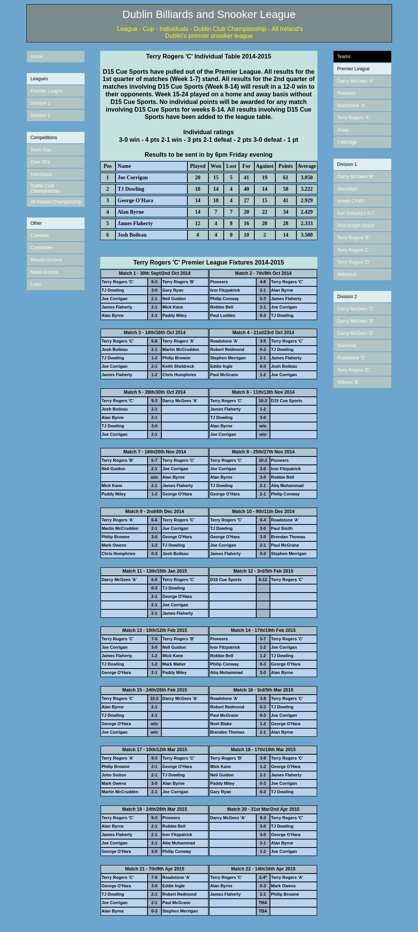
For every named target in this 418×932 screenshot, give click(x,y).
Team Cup (41, 150)
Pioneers (346, 93)
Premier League (47, 91)
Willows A (347, 274)
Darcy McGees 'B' (355, 176)
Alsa (341, 130)
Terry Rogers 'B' (353, 237)
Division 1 (40, 103)
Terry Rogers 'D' (353, 262)
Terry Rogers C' (353, 250)
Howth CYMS (351, 201)
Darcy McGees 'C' (355, 309)
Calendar (40, 235)
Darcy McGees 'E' (355, 333)
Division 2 (40, 115)
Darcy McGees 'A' (355, 81)
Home (37, 56)
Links (36, 284)
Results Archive (46, 260)
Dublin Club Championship (45, 188)
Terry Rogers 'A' (353, 117)
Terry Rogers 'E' (353, 370)
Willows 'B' (348, 382)
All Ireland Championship (56, 202)
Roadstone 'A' (351, 105)
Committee (42, 247)
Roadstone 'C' (351, 357)
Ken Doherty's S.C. (356, 213)
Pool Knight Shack (356, 225)
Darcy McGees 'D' (355, 321)
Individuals (41, 174)
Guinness (347, 345)
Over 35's (40, 162)
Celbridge (347, 142)
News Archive (45, 272)
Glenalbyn (347, 189)
